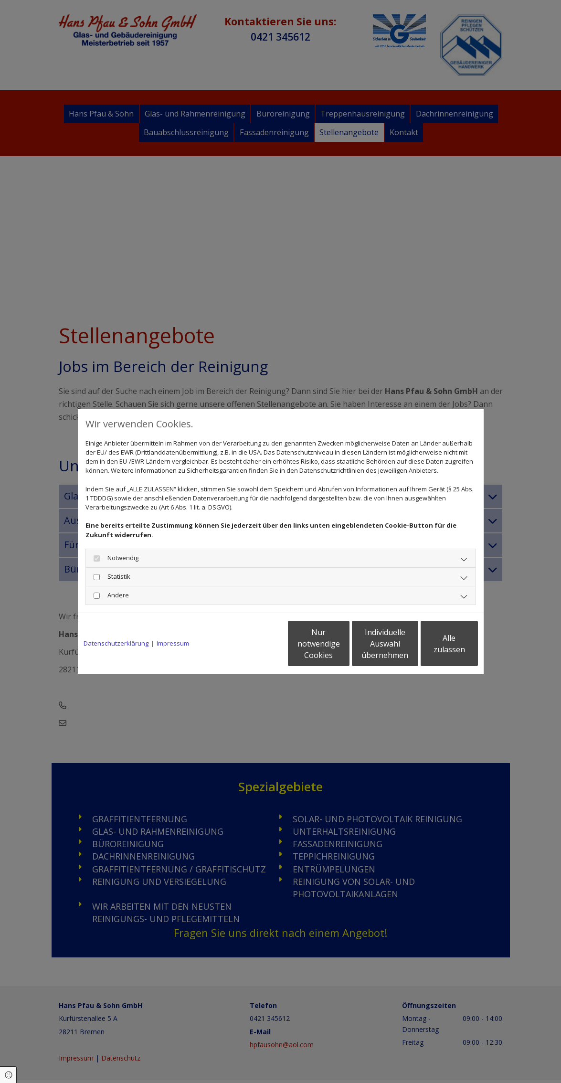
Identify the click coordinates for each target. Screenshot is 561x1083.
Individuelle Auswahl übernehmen (342, 643)
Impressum (173, 643)
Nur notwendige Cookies (252, 644)
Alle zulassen (434, 643)
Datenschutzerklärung (116, 643)
